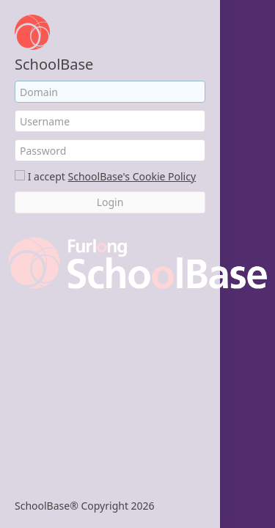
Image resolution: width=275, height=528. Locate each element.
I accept (46, 176)
